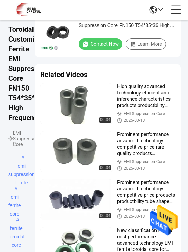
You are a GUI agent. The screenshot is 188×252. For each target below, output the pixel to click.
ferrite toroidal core (16, 228)
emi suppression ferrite (21, 166)
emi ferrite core (14, 197)
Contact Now (100, 44)
